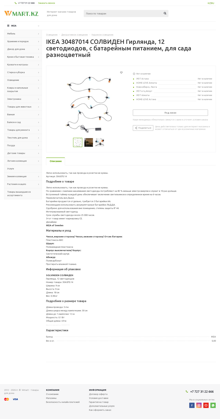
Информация (97, 390)
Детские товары (16, 153)
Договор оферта (98, 394)
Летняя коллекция (17, 161)
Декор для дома (16, 49)
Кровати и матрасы (17, 64)
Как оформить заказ (100, 410)
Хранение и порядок (18, 41)
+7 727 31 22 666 (26, 3)
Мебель (11, 33)
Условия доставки (98, 398)
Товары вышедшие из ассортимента (19, 193)
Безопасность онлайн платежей (63, 402)
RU (212, 3)
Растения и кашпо (16, 184)
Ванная (11, 114)
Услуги (10, 168)
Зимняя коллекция (16, 176)
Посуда (11, 145)
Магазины (51, 398)
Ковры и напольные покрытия (17, 89)
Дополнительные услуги (101, 406)
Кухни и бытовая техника (20, 57)
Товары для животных (19, 106)
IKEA (13, 25)
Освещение (13, 80)
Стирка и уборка (16, 72)
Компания (52, 390)
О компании (52, 394)
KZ (209, 3)
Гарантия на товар (99, 402)
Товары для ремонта (18, 130)
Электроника (14, 99)
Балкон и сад (14, 122)
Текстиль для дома (17, 137)
